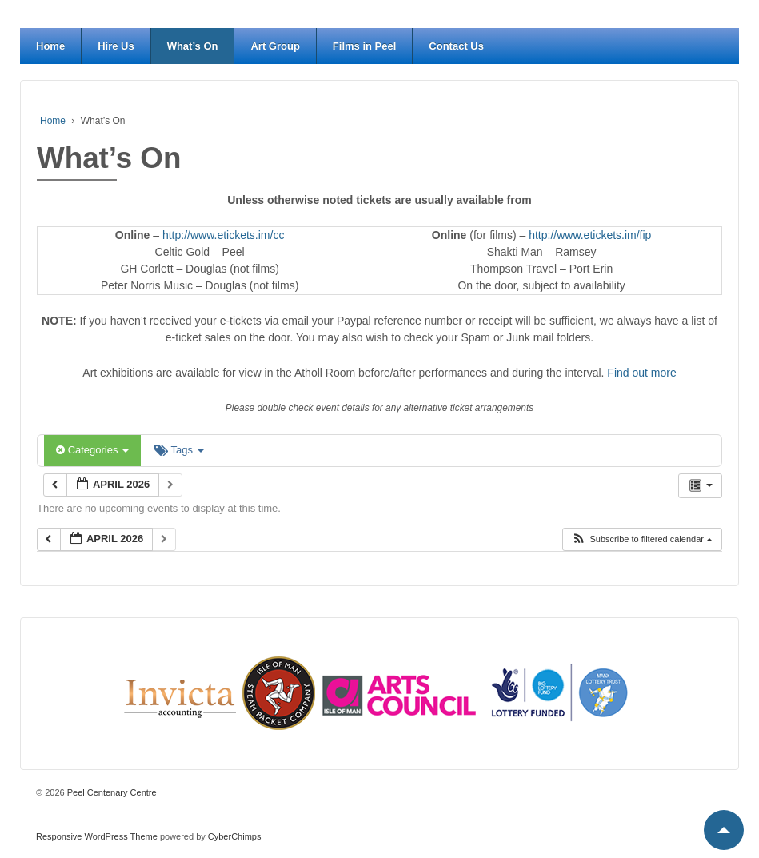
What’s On (192, 46)
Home (50, 46)
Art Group (274, 46)
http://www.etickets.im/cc (223, 235)
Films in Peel (364, 46)
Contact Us (456, 46)
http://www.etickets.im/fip (590, 235)
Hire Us (116, 46)
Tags (178, 450)
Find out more (641, 372)
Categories (92, 450)
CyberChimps (235, 836)
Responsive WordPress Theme (97, 836)
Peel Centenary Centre (111, 792)
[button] (642, 539)
